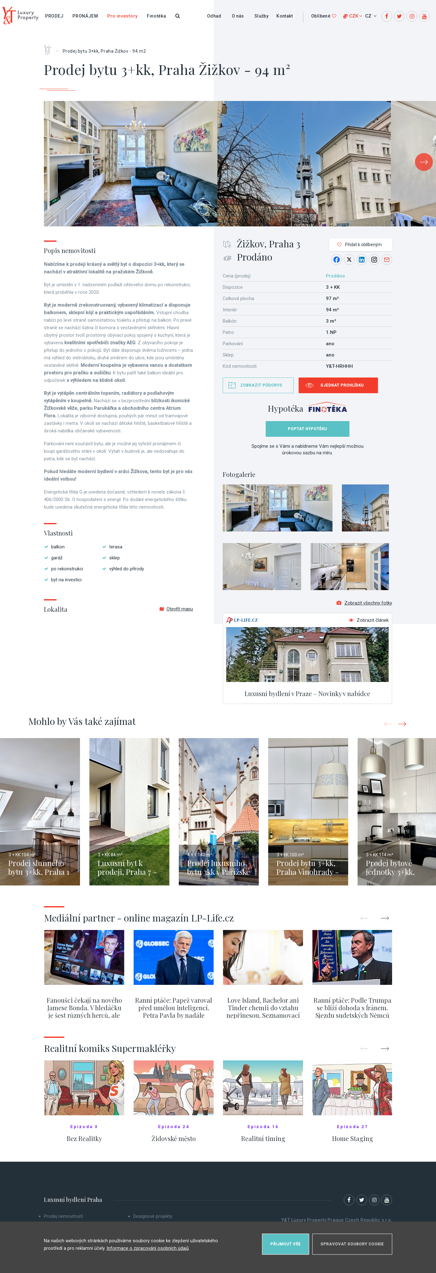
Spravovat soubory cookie (352, 1243)
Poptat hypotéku (307, 429)
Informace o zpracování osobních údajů (148, 1247)
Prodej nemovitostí (63, 1217)
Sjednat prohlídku (342, 385)
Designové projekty (152, 1217)
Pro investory (122, 15)
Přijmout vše (285, 1243)
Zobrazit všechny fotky (364, 604)
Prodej (54, 15)
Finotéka (156, 15)
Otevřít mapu (176, 609)
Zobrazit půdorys (261, 385)
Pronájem (85, 15)
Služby (261, 15)
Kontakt (284, 15)
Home (50, 47)
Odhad (214, 15)
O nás (238, 15)
